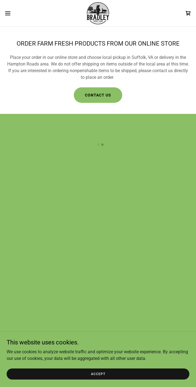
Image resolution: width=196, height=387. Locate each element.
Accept (98, 374)
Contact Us (98, 95)
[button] (16, 13)
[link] (98, 13)
